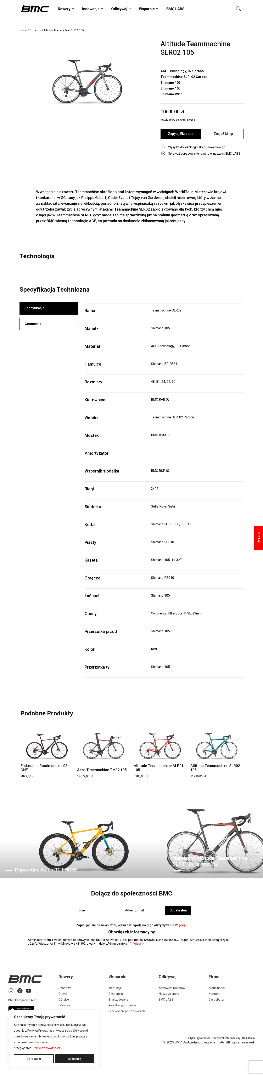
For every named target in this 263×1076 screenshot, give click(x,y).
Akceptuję (74, 1058)
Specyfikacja (35, 309)
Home (23, 30)
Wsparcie (147, 9)
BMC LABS (175, 9)
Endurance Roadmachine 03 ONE (44, 767)
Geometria (33, 325)
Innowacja (91, 9)
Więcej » (181, 925)
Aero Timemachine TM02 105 (102, 770)
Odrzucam (34, 1058)
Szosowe (35, 30)
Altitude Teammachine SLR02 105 (215, 767)
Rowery (64, 9)
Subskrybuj (178, 910)
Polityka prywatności (46, 1048)
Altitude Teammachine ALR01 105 (159, 767)
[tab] (48, 308)
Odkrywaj (119, 9)
